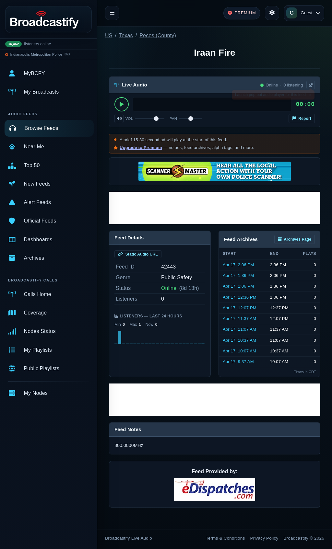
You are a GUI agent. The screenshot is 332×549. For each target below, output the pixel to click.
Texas (126, 35)
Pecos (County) (157, 35)
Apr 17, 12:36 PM (239, 297)
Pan (173, 118)
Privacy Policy (264, 538)
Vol (129, 118)
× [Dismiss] (310, 96)
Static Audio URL (138, 254)
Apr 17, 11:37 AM (239, 318)
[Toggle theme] (272, 13)
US (109, 35)
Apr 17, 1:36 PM (238, 275)
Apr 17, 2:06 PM (238, 264)
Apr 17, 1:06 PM (238, 286)
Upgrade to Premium (141, 147)
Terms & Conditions (225, 538)
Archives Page (294, 239)
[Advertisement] (214, 208)
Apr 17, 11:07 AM (239, 329)
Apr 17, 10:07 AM (239, 351)
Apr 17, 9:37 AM (238, 361)
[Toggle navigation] (112, 13)
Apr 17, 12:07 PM (239, 307)
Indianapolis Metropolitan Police (36, 54)
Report (301, 118)
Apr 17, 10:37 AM (239, 340)
